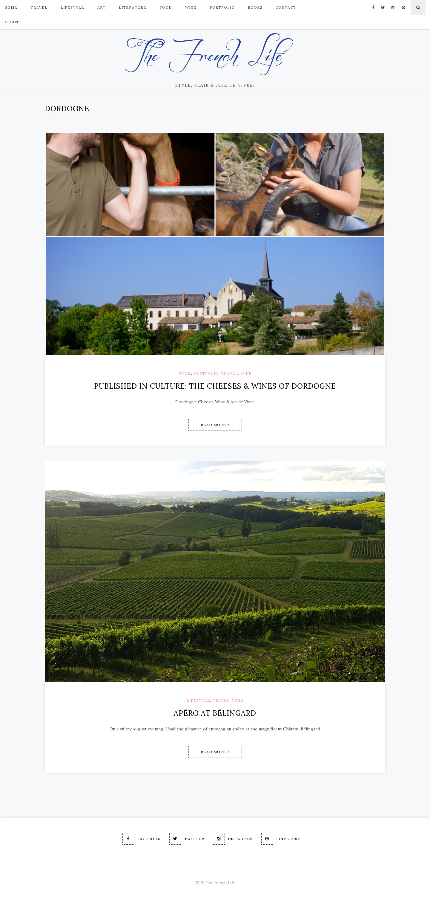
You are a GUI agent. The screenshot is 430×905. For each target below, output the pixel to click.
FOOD (165, 7)
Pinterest (280, 839)
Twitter (186, 839)
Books (255, 7)
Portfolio (206, 373)
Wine (190, 7)
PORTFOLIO (222, 7)
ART (101, 7)
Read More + (215, 424)
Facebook (141, 839)
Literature (132, 7)
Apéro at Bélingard (215, 713)
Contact (286, 7)
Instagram (233, 839)
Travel (229, 373)
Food (185, 373)
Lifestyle (198, 700)
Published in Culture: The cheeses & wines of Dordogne (215, 386)
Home (10, 7)
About (11, 22)
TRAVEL (38, 7)
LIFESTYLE (72, 7)
